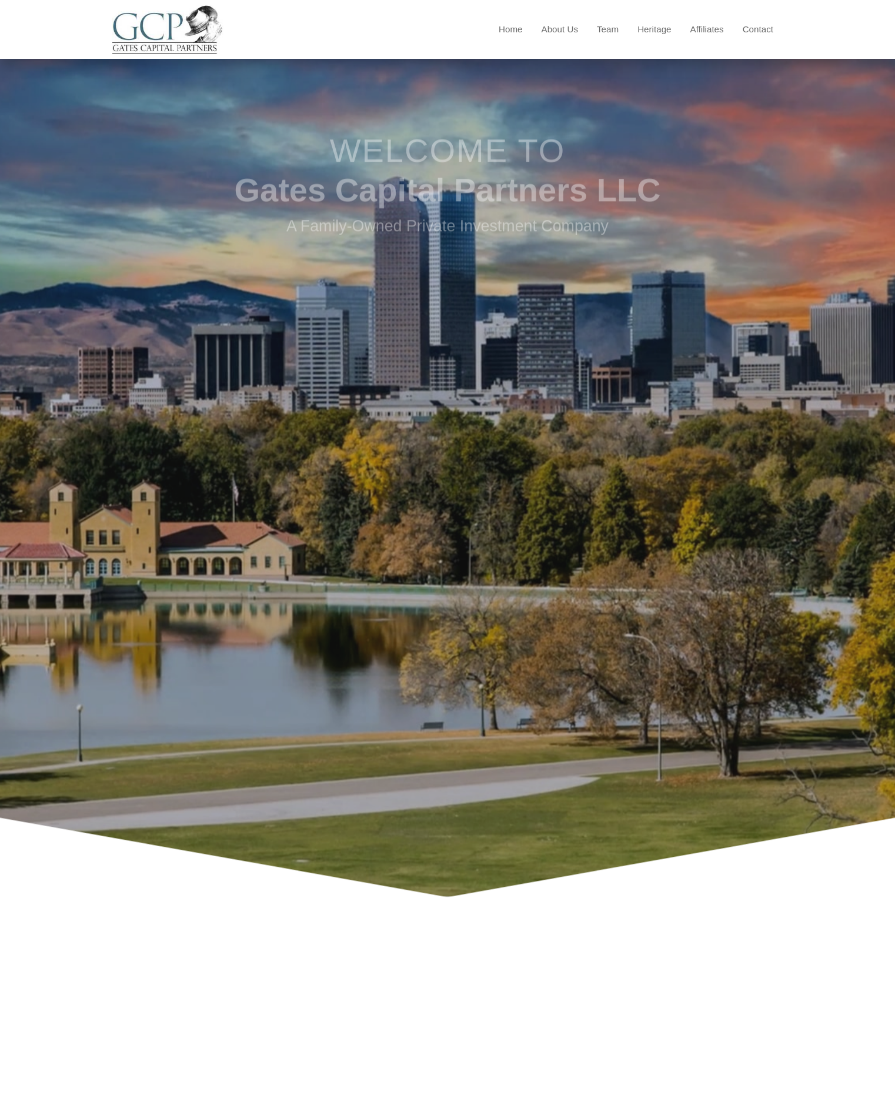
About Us (560, 29)
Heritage (654, 29)
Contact (758, 29)
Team (608, 29)
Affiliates (707, 29)
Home (511, 29)
